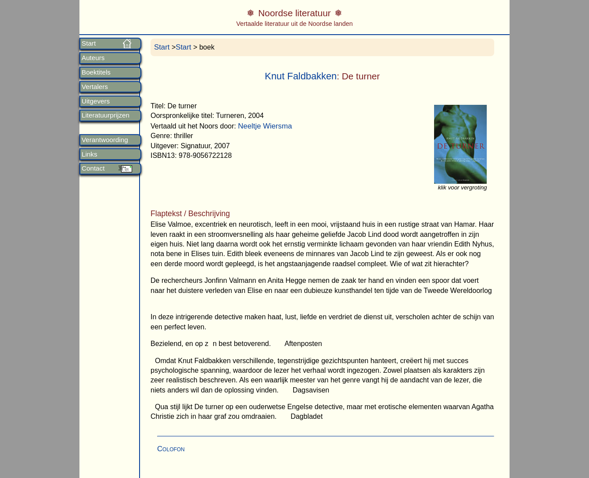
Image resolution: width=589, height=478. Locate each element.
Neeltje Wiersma (265, 126)
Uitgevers (96, 101)
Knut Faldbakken (301, 76)
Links (89, 154)
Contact (93, 168)
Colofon (171, 449)
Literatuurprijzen (105, 115)
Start (89, 43)
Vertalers (95, 86)
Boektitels (96, 72)
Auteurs (93, 57)
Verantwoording (105, 139)
